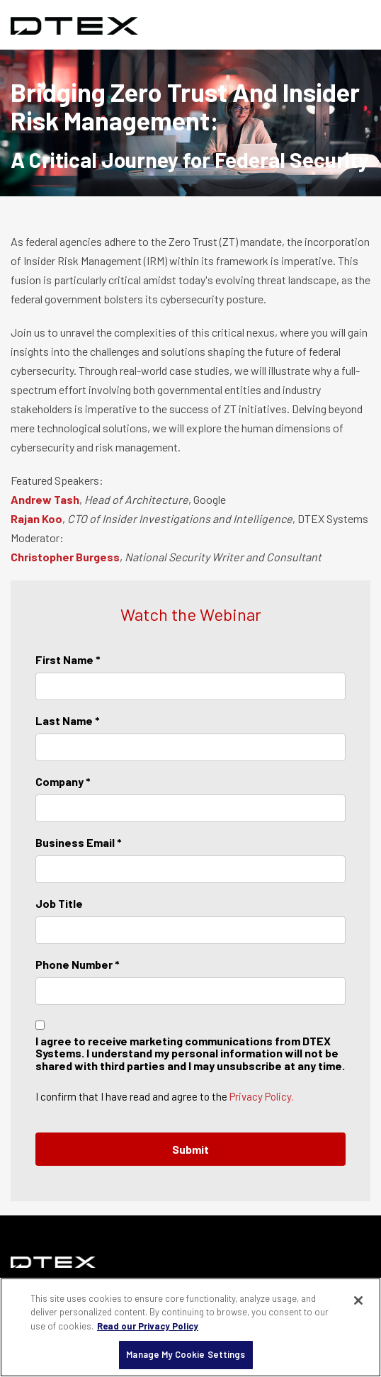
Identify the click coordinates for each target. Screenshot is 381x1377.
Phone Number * (77, 964)
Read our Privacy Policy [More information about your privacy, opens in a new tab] (147, 1326)
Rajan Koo (36, 518)
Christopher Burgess (65, 556)
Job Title (59, 903)
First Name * (68, 659)
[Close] (358, 1300)
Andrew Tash (45, 499)
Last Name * (67, 720)
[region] (190, 1327)
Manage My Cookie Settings (185, 1354)
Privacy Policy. (261, 1096)
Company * (63, 781)
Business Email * (78, 842)
